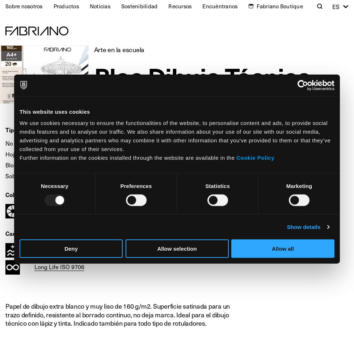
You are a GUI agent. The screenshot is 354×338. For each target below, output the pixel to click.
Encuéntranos (219, 6)
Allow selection (177, 249)
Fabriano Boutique (280, 6)
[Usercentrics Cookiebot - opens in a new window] (302, 85)
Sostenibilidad (139, 6)
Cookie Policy (255, 158)
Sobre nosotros (24, 6)
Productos (66, 6)
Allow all (283, 249)
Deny (71, 249)
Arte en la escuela (119, 49)
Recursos (179, 6)
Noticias (100, 6)
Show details (304, 227)
